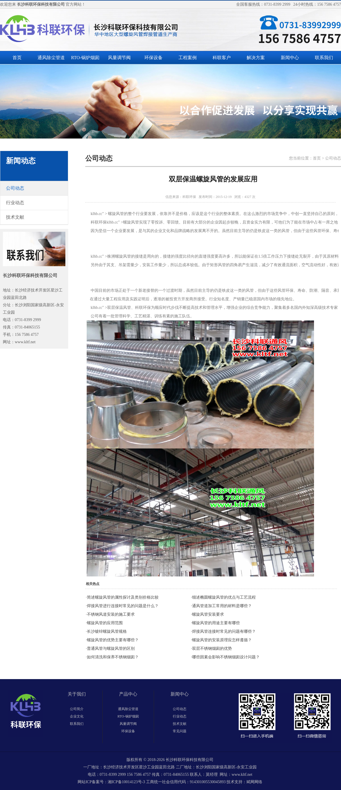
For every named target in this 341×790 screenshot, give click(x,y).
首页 (17, 57)
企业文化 (77, 716)
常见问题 (179, 731)
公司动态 (179, 709)
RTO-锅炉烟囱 (85, 57)
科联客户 (222, 57)
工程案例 (187, 57)
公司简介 (77, 709)
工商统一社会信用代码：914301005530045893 (186, 782)
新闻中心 (290, 57)
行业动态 (179, 716)
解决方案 (256, 57)
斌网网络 (254, 782)
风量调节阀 (119, 57)
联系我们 (324, 57)
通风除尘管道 (51, 57)
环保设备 (153, 57)
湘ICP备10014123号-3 (126, 782)
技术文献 (179, 724)
